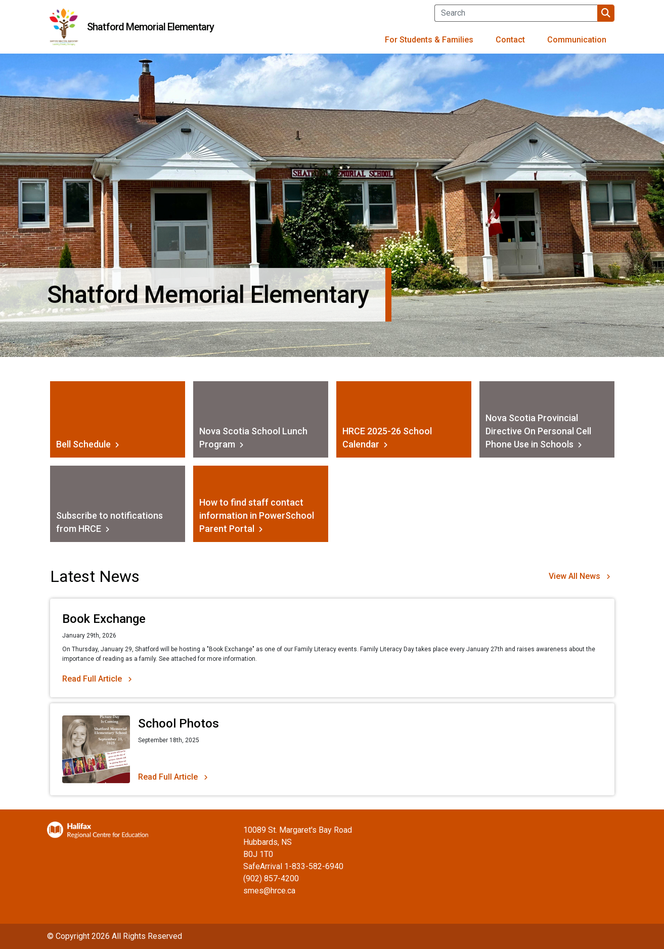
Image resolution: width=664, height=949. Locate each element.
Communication (576, 39)
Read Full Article (92, 679)
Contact (510, 39)
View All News (574, 576)
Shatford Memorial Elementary (150, 27)
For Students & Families (429, 39)
